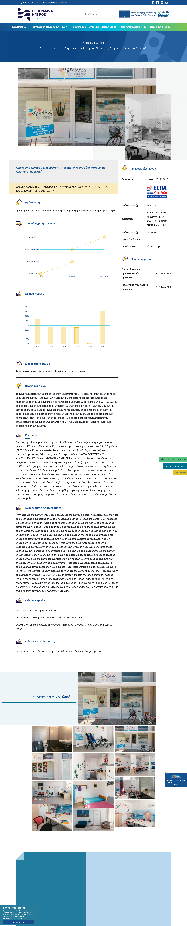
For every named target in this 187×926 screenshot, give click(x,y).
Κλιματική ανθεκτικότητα (173, 459)
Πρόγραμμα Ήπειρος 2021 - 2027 (49, 26)
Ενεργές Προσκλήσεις (175, 466)
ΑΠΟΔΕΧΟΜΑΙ (18, 922)
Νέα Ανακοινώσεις (131, 26)
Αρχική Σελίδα (90, 43)
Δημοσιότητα (108, 26)
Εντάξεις (94, 26)
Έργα (101, 43)
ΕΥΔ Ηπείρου (19, 26)
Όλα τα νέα (180, 472)
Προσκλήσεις (78, 26)
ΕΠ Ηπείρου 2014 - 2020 (157, 26)
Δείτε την (153, 246)
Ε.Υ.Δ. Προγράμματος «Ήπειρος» (35, 14)
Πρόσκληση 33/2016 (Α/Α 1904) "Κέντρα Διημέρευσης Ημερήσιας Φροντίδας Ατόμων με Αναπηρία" (66, 210)
